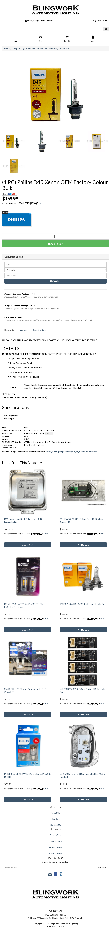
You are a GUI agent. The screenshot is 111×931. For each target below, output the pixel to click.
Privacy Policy (55, 841)
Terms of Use (55, 835)
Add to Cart (55, 243)
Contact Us (55, 825)
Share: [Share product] (9, 194)
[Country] (55, 269)
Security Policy (55, 853)
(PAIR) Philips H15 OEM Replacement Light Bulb (83, 604)
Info (39, 203)
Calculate (55, 281)
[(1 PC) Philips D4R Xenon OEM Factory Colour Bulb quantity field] (55, 236)
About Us (55, 813)
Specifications (39, 330)
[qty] (55, 264)
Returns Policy (55, 847)
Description (9, 330)
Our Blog (55, 819)
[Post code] (55, 275)
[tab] (10, 330)
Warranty (24, 330)
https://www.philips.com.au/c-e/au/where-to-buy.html (71, 451)
